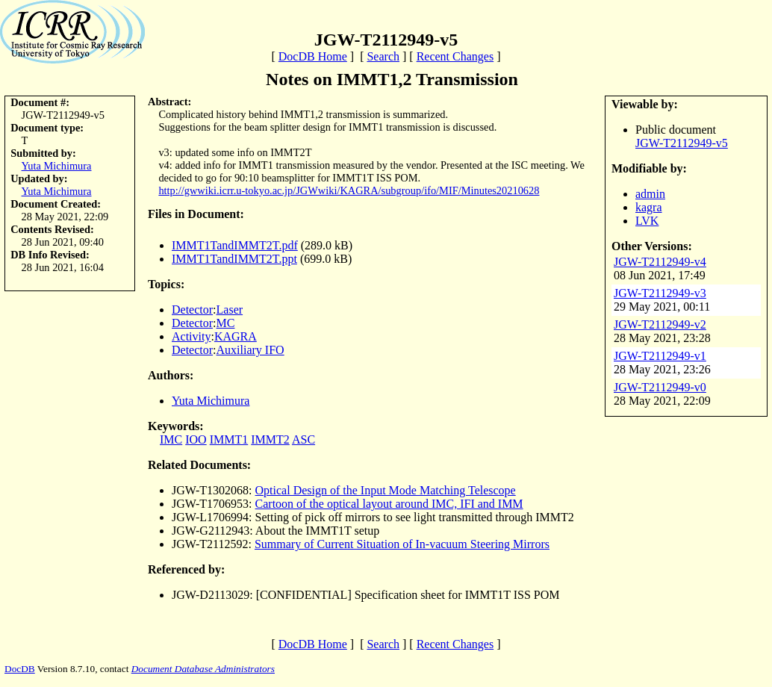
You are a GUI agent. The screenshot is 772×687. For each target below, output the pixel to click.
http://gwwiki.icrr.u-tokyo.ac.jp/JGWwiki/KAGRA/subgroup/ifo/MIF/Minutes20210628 (348, 190)
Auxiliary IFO (250, 350)
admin (650, 193)
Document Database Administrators (203, 668)
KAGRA (235, 336)
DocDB (19, 668)
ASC (303, 439)
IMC (171, 439)
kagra (648, 207)
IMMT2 (270, 439)
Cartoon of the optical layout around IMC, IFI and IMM (389, 503)
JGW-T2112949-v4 (660, 261)
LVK (647, 220)
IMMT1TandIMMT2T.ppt (234, 258)
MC (226, 323)
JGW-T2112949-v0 (660, 387)
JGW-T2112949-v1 (660, 355)
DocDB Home (312, 56)
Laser (230, 309)
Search (383, 56)
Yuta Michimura (57, 166)
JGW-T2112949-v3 (660, 293)
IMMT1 (229, 439)
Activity (191, 336)
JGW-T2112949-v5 (681, 143)
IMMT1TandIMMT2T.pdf (235, 245)
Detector (192, 309)
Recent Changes (455, 56)
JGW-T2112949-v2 (660, 324)
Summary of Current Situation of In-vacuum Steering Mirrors (402, 544)
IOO (195, 439)
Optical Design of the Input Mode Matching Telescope (385, 490)
